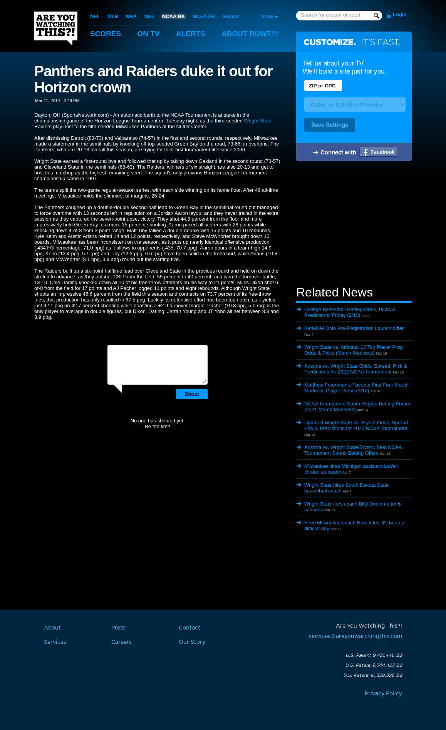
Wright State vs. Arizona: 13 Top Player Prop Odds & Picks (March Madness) (353, 350)
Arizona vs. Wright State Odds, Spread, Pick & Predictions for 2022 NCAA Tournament (355, 369)
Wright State (258, 121)
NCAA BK (173, 16)
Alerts (190, 34)
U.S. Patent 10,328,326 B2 (372, 675)
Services (55, 642)
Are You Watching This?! (55, 28)
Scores (105, 34)
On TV (148, 34)
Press (118, 628)
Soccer (231, 16)
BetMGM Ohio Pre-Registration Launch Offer (354, 328)
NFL (95, 16)
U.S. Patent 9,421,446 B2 (373, 655)
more (267, 16)
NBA (131, 16)
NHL (149, 16)
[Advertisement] (354, 224)
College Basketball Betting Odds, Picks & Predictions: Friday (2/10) (350, 312)
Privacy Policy (383, 694)
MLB (112, 16)
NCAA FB (204, 16)
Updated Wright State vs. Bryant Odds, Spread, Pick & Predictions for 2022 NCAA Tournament (356, 425)
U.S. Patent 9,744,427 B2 (373, 665)
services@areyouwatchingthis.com (355, 636)
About (249, 34)
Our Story (192, 642)
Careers (121, 642)
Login (399, 14)
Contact (189, 628)
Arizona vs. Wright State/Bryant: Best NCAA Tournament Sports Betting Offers (353, 450)
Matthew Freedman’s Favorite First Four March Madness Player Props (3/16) (356, 387)
